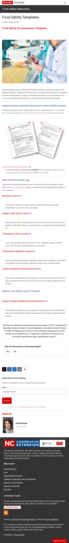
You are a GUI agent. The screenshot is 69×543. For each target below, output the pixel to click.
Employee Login (60, 541)
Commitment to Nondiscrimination (23, 519)
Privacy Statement (51, 519)
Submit (6, 400)
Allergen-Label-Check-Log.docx (16, 213)
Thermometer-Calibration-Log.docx (17, 251)
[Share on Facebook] (9, 369)
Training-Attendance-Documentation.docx (20, 269)
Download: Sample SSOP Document (15, 167)
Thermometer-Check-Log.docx (15, 234)
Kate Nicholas (21, 423)
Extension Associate (21, 426)
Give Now (7, 490)
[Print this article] (25, 369)
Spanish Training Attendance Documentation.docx (23, 301)
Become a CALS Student (13, 483)
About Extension (10, 469)
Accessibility (20, 535)
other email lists (26, 407)
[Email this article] (19, 369)
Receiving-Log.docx (10, 196)
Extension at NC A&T (12, 486)
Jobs (6, 472)
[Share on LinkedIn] (14, 369)
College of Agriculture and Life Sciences (20, 479)
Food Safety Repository (16, 8)
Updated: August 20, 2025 (10, 22)
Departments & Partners (13, 476)
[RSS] (6, 513)
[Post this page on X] (4, 369)
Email (4, 387)
